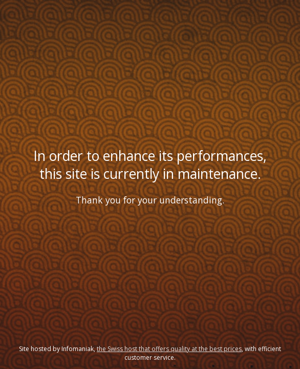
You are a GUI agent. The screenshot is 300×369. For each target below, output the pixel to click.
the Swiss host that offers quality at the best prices (169, 348)
